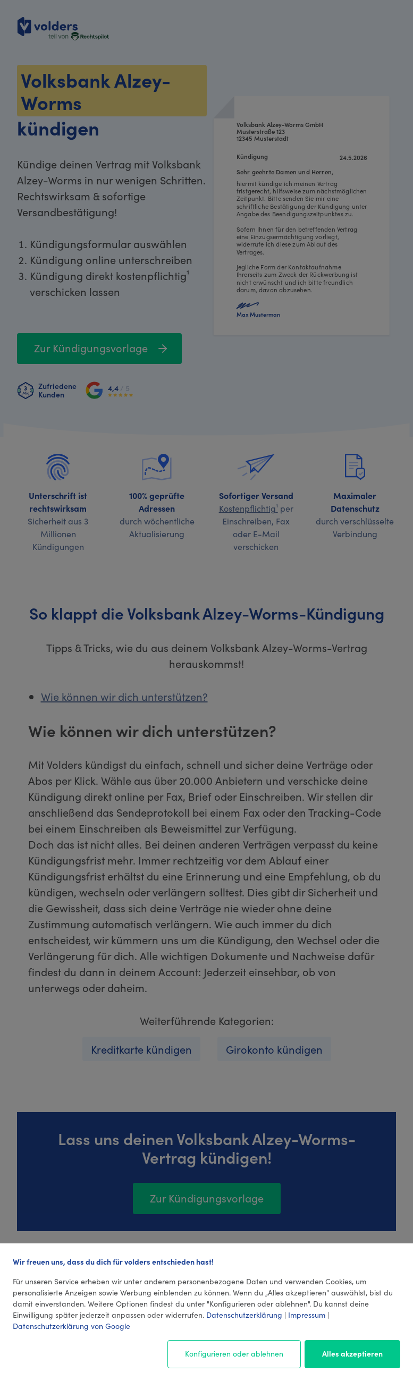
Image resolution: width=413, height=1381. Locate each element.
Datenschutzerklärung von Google (71, 1325)
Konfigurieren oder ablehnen (234, 1353)
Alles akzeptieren (352, 1353)
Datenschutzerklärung (244, 1314)
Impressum (306, 1314)
